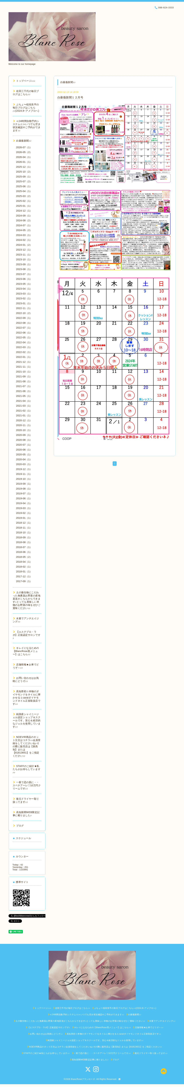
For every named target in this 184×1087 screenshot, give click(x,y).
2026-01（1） (24, 162)
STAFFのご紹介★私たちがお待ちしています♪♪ (27, 769)
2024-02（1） (24, 240)
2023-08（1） (24, 269)
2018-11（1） (24, 527)
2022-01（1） (24, 357)
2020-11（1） (24, 425)
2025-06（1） (24, 186)
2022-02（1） (24, 352)
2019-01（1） (24, 518)
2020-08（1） (24, 439)
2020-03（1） (24, 464)
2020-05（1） (24, 454)
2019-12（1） (24, 469)
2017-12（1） (24, 576)
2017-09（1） (24, 581)
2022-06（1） (24, 332)
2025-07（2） (24, 181)
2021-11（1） (24, 366)
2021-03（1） (24, 405)
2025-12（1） (24, 166)
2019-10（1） (24, 478)
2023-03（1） (24, 293)
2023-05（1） (24, 283)
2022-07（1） (24, 327)
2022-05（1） (24, 337)
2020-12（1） (24, 420)
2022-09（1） (24, 318)
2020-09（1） (24, 435)
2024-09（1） (24, 215)
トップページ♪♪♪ (24, 80)
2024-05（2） (24, 230)
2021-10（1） (24, 371)
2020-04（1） (24, 459)
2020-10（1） (24, 430)
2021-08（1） (24, 381)
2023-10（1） (24, 259)
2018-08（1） (24, 542)
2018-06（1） (24, 552)
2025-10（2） (24, 171)
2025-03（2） (24, 196)
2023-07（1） (24, 274)
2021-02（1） (24, 410)
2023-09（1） (24, 264)
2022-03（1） (24, 347)
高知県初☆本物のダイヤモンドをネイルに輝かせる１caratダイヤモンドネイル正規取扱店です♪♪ (27, 697)
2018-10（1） (24, 532)
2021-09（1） (24, 376)
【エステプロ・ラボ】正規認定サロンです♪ (27, 634)
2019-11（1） (24, 474)
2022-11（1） (24, 308)
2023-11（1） (24, 254)
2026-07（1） (24, 147)
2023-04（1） (24, 288)
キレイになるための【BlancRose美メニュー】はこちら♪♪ (26, 651)
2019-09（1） (24, 483)
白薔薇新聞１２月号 (70, 97)
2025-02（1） (24, 201)
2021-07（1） (24, 386)
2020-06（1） (24, 449)
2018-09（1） (24, 537)
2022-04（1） (24, 342)
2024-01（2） (24, 244)
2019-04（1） (24, 503)
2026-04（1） (24, 157)
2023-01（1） (24, 303)
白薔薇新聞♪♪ (22, 140)
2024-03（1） (24, 235)
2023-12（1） (24, 249)
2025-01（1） (24, 205)
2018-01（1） (24, 571)
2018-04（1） (24, 561)
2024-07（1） (24, 225)
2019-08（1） (24, 488)
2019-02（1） (24, 513)
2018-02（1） (24, 566)
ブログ (18, 825)
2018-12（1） (24, 522)
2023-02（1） (24, 298)
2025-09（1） (24, 176)
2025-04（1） (24, 191)
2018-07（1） (24, 547)
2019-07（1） (24, 493)
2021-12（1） (24, 361)
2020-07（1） (24, 444)
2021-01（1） (24, 415)
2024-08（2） (24, 220)
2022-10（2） (24, 313)
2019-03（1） (24, 508)
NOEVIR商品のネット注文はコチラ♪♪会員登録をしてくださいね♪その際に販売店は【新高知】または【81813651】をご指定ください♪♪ (27, 746)
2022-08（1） (24, 322)
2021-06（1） (24, 391)
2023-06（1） (24, 279)
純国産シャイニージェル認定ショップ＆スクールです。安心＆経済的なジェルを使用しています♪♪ (27, 720)
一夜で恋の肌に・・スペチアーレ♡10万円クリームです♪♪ (27, 785)
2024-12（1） (24, 210)
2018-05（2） (24, 557)
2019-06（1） (24, 498)
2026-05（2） (24, 152)
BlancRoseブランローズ (83, 1079)
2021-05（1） (24, 396)
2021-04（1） (24, 400)
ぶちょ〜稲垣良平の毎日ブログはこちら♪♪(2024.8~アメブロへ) (26, 107)
